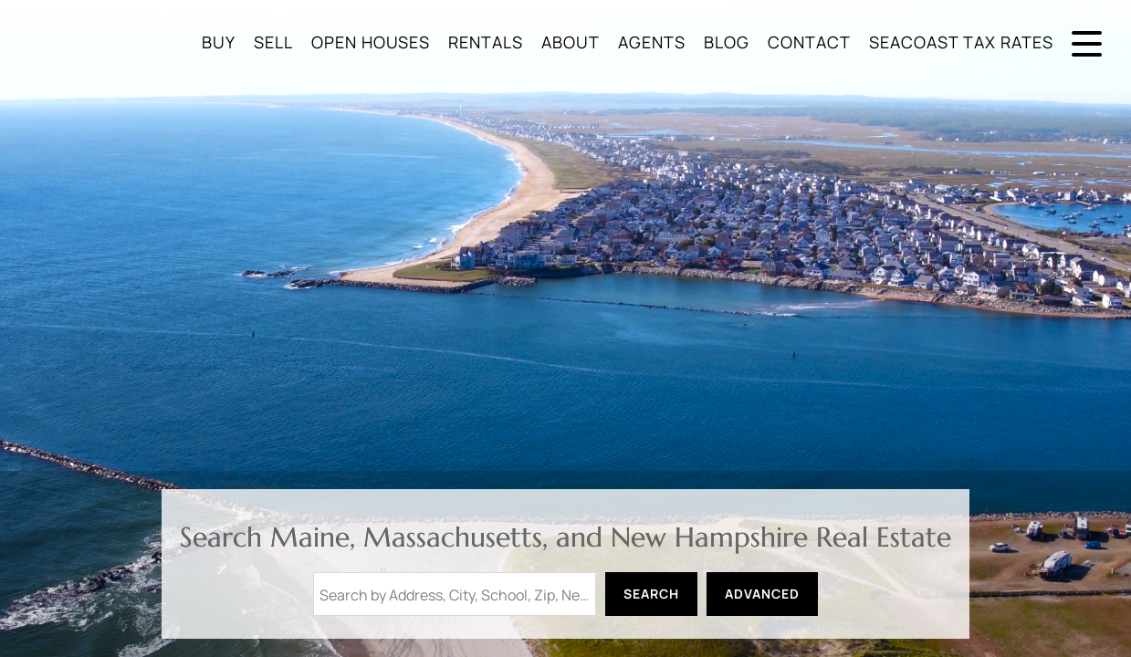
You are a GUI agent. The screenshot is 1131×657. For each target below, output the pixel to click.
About (570, 42)
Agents (652, 42)
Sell (273, 42)
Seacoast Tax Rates (961, 42)
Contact (809, 42)
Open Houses (370, 42)
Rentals (485, 42)
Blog (726, 42)
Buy (219, 42)
